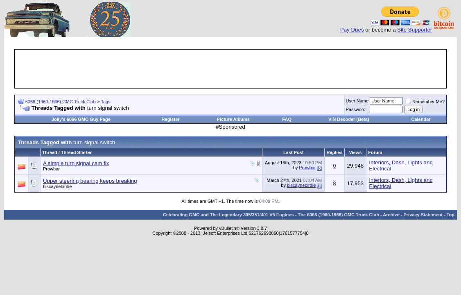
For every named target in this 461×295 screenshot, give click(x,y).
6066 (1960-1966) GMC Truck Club (60, 101)
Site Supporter (414, 30)
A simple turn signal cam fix (76, 163)
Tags (106, 101)
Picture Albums (233, 119)
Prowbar (51, 168)
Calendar (420, 119)
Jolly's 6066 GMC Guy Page (81, 119)
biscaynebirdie (57, 186)
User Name (357, 100)
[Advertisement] (230, 68)
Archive (391, 214)
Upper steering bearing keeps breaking (90, 181)
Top (450, 214)
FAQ (287, 119)
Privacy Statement (422, 214)
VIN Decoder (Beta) (348, 119)
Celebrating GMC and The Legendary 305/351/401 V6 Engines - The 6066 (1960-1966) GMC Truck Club (271, 214)
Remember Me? (425, 101)
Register (171, 119)
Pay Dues (352, 30)
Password (356, 109)
